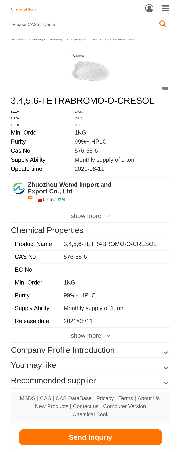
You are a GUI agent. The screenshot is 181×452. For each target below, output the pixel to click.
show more (86, 215)
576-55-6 (86, 150)
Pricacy (105, 398)
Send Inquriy (90, 437)
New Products (51, 406)
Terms (125, 398)
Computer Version (124, 406)
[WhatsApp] (59, 199)
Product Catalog (36, 40)
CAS (45, 398)
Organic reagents (78, 40)
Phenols (95, 40)
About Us (149, 398)
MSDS (27, 398)
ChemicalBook (17, 40)
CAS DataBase (74, 398)
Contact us (86, 406)
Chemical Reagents (57, 40)
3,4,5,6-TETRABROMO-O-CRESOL (120, 40)
